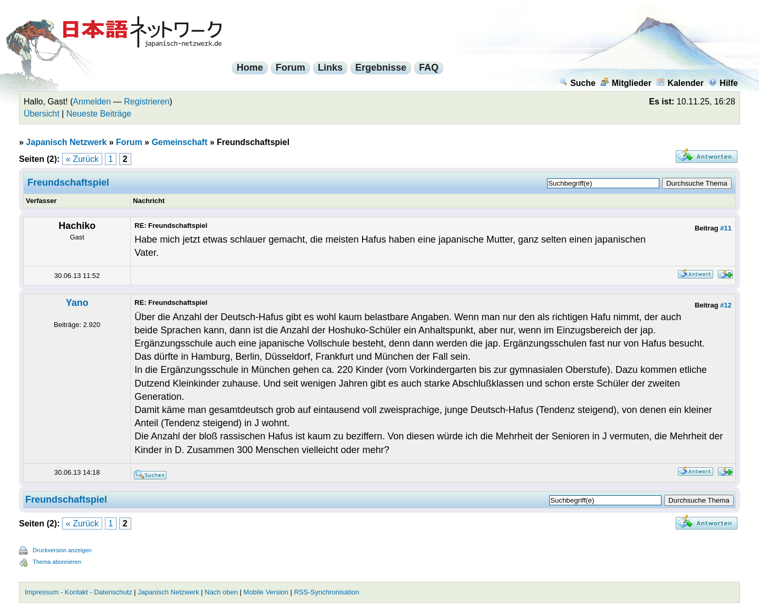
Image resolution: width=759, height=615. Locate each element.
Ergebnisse (380, 67)
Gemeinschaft (180, 142)
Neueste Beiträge (99, 113)
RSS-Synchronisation (326, 592)
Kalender (679, 83)
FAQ (429, 67)
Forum (290, 67)
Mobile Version (266, 592)
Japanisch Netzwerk (66, 142)
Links (330, 67)
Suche (577, 83)
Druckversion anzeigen (62, 550)
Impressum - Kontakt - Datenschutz (78, 592)
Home (250, 67)
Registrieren (146, 101)
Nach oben (221, 592)
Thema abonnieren (57, 562)
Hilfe (723, 83)
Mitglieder (625, 83)
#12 (726, 305)
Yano (77, 302)
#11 (726, 228)
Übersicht (42, 113)
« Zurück (82, 159)
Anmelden (92, 101)
